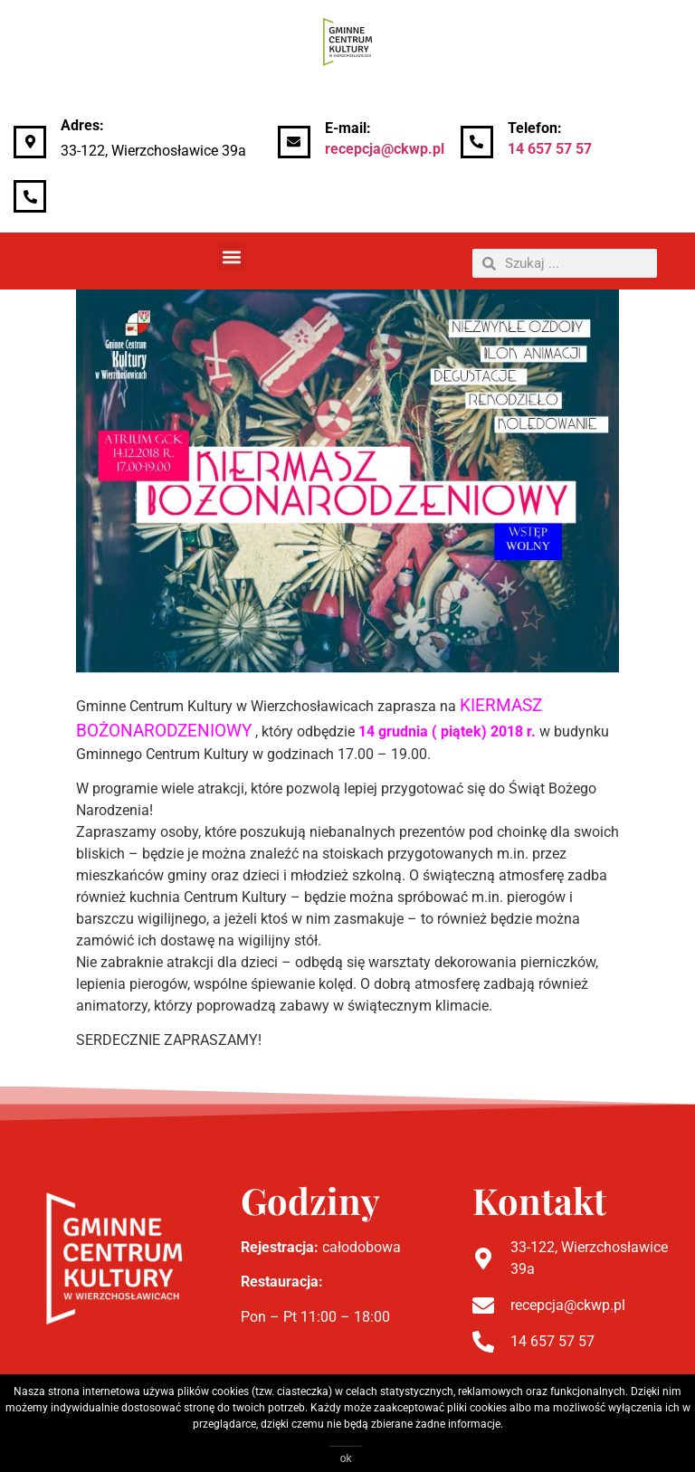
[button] (231, 256)
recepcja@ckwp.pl (384, 148)
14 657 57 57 (550, 148)
